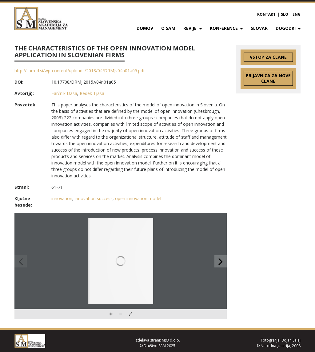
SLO (284, 14)
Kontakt (266, 14)
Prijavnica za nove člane (268, 78)
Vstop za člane (268, 57)
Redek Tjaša (92, 93)
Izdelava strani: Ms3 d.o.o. (157, 340)
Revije (190, 28)
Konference (224, 28)
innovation (61, 198)
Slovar (259, 28)
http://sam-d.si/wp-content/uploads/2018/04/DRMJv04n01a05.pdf (79, 70)
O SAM (168, 28)
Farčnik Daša (64, 93)
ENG (297, 14)
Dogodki (286, 28)
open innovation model (138, 198)
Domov (145, 28)
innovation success (94, 198)
